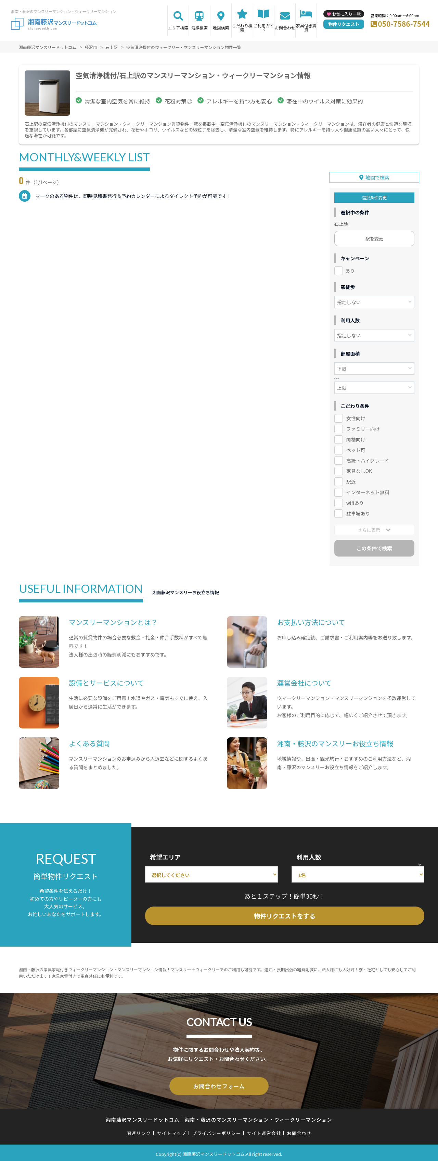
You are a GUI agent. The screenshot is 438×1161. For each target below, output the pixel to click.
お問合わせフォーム (219, 1084)
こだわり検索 (242, 28)
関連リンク (139, 1130)
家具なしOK (359, 469)
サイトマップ (171, 1130)
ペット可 (355, 448)
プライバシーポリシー (216, 1130)
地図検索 (220, 27)
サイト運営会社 (264, 1130)
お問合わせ (285, 27)
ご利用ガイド (263, 28)
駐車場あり (358, 512)
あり (350, 269)
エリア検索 (178, 27)
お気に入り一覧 (346, 14)
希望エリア (165, 855)
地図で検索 (377, 176)
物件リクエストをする (284, 914)
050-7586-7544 (404, 23)
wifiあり (355, 501)
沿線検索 (199, 27)
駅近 (351, 480)
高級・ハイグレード (367, 459)
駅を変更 (374, 237)
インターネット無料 (367, 491)
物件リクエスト (343, 24)
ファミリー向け (363, 427)
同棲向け (355, 438)
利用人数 (308, 855)
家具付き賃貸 (306, 28)
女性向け (355, 417)
